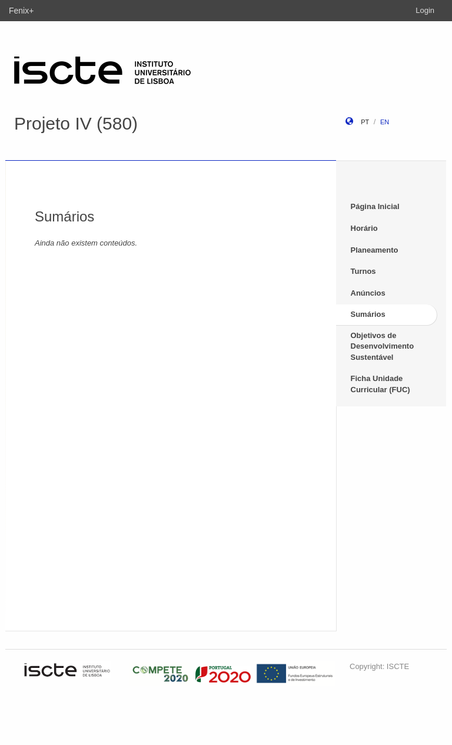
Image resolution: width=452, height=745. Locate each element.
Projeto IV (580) (76, 123)
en (384, 121)
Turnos (363, 271)
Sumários (368, 314)
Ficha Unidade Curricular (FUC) (380, 384)
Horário (364, 228)
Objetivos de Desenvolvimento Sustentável (382, 346)
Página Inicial (375, 206)
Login (425, 10)
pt (365, 121)
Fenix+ (21, 10)
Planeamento (374, 250)
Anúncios (368, 293)
